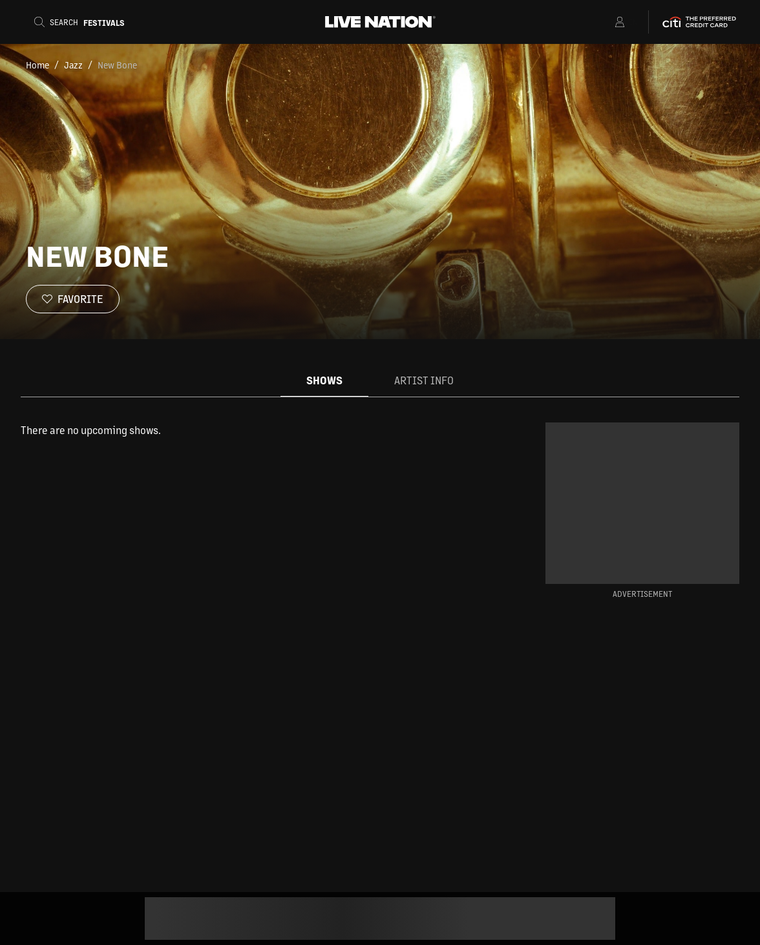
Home (37, 64)
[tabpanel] (262, 430)
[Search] (79, 22)
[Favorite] (73, 299)
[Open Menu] (603, 22)
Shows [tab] (324, 380)
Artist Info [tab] (424, 380)
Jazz (73, 64)
